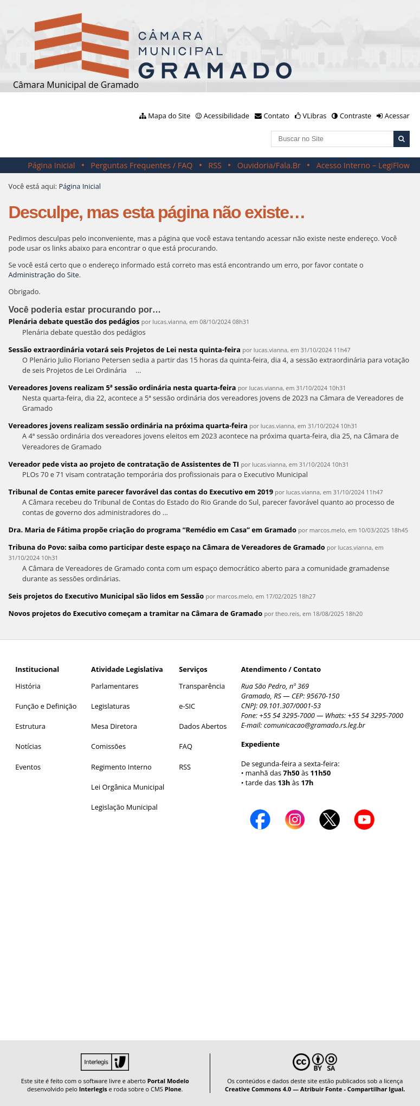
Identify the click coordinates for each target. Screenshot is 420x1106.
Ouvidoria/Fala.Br (269, 165)
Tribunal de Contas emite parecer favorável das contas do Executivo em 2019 (141, 492)
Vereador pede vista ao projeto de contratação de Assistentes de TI (124, 464)
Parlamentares (114, 686)
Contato (277, 115)
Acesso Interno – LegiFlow (363, 165)
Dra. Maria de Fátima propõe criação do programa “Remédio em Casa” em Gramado (152, 530)
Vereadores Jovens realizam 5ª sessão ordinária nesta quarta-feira (122, 387)
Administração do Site (44, 274)
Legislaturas (110, 706)
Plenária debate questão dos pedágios (74, 321)
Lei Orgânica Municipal (127, 787)
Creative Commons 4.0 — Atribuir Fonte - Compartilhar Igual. (315, 1089)
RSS (215, 165)
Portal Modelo (168, 1081)
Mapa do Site (169, 115)
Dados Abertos (203, 726)
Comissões (108, 746)
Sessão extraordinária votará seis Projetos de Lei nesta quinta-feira (125, 349)
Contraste (355, 115)
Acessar (397, 115)
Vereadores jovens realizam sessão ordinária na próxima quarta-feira (128, 425)
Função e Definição (45, 706)
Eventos (28, 767)
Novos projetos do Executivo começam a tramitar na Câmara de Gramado (136, 613)
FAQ (185, 746)
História (28, 686)
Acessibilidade (226, 115)
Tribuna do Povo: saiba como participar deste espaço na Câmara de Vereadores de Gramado (167, 547)
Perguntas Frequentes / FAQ (141, 165)
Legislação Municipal (124, 807)
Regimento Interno (121, 767)
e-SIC (187, 706)
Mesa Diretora (114, 726)
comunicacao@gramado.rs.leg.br (314, 725)
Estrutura (30, 726)
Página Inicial (51, 165)
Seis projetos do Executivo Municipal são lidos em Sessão (106, 596)
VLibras (315, 115)
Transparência (202, 686)
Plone (173, 1089)
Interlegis (93, 1089)
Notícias (28, 746)
